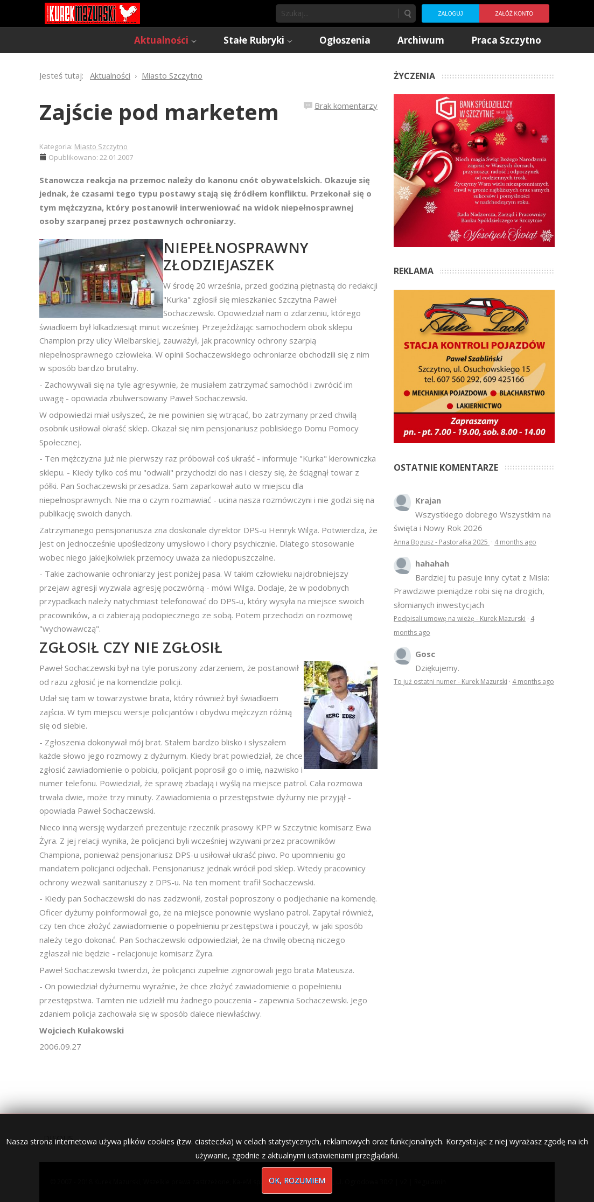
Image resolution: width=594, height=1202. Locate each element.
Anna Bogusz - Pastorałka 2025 (442, 542)
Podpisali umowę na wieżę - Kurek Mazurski (460, 618)
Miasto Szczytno (101, 146)
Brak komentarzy (346, 105)
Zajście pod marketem (159, 112)
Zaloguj (450, 14)
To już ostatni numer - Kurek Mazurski (450, 681)
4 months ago (515, 542)
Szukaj (407, 13)
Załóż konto (514, 14)
